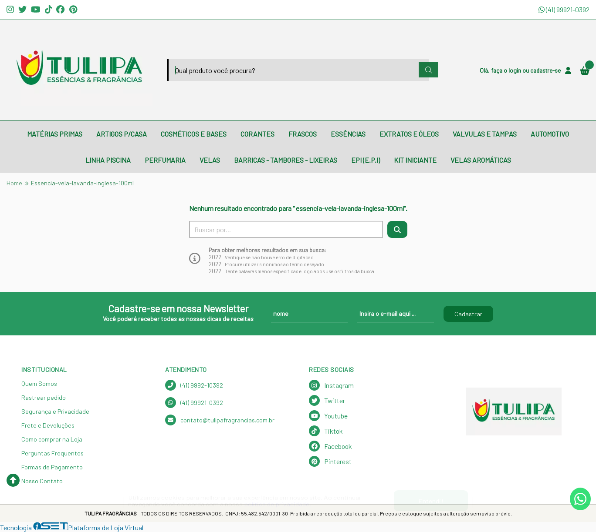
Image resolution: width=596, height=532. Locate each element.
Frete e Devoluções (47, 425)
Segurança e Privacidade (55, 411)
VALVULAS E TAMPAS (485, 134)
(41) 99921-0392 (563, 9)
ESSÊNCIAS (348, 134)
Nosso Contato (42, 481)
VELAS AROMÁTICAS (480, 160)
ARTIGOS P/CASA (121, 134)
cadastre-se (545, 70)
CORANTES (257, 134)
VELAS (210, 160)
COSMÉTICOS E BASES (194, 134)
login (515, 70)
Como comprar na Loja (51, 439)
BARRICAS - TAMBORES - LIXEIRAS (285, 160)
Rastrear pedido (43, 397)
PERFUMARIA (165, 160)
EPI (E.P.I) (365, 160)
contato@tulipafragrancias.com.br (219, 420)
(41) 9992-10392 (194, 385)
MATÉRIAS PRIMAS (54, 134)
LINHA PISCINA (108, 160)
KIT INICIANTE (415, 160)
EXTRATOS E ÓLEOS (409, 134)
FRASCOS (302, 134)
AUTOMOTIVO (550, 134)
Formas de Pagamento (52, 467)
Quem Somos (39, 383)
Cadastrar (468, 314)
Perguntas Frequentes (52, 453)
